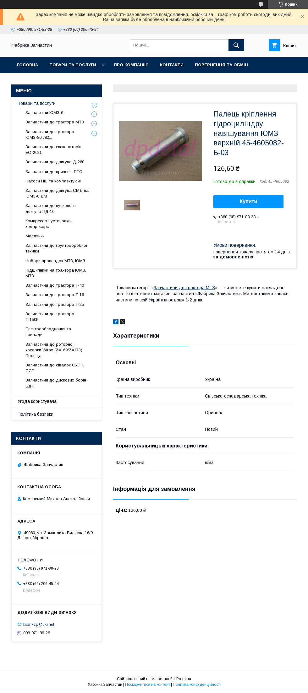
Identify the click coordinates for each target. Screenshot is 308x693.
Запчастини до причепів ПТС (53, 171)
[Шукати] (236, 45)
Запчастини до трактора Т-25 (54, 304)
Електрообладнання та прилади (48, 332)
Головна (27, 64)
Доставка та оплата (42, 81)
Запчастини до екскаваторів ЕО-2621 (53, 149)
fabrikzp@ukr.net (38, 624)
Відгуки (87, 81)
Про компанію (131, 64)
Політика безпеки (35, 414)
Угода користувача (37, 401)
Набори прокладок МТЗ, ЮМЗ (55, 260)
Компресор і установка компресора (48, 224)
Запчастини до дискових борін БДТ (55, 383)
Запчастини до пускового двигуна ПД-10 (50, 208)
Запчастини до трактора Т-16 (54, 294)
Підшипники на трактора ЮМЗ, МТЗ (55, 273)
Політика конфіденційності (197, 684)
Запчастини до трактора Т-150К (49, 316)
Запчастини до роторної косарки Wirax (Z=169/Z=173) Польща (53, 350)
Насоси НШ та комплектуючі (53, 181)
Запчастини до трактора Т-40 (54, 285)
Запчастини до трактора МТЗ (184, 287)
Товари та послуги (72, 64)
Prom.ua (183, 679)
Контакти (172, 64)
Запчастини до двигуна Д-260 (54, 162)
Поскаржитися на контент (147, 684)
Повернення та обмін (221, 64)
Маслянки (35, 236)
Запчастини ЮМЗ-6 (44, 112)
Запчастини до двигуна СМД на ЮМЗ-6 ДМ (57, 193)
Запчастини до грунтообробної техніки (56, 248)
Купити (248, 201)
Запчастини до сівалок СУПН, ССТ (54, 368)
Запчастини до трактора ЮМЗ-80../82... (49, 134)
